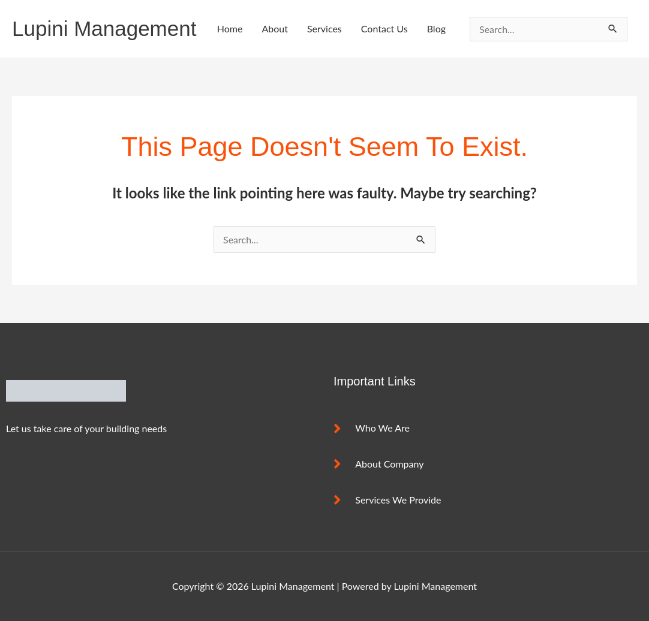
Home (230, 28)
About (275, 28)
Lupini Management (104, 28)
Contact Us (384, 28)
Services (324, 28)
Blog (436, 28)
